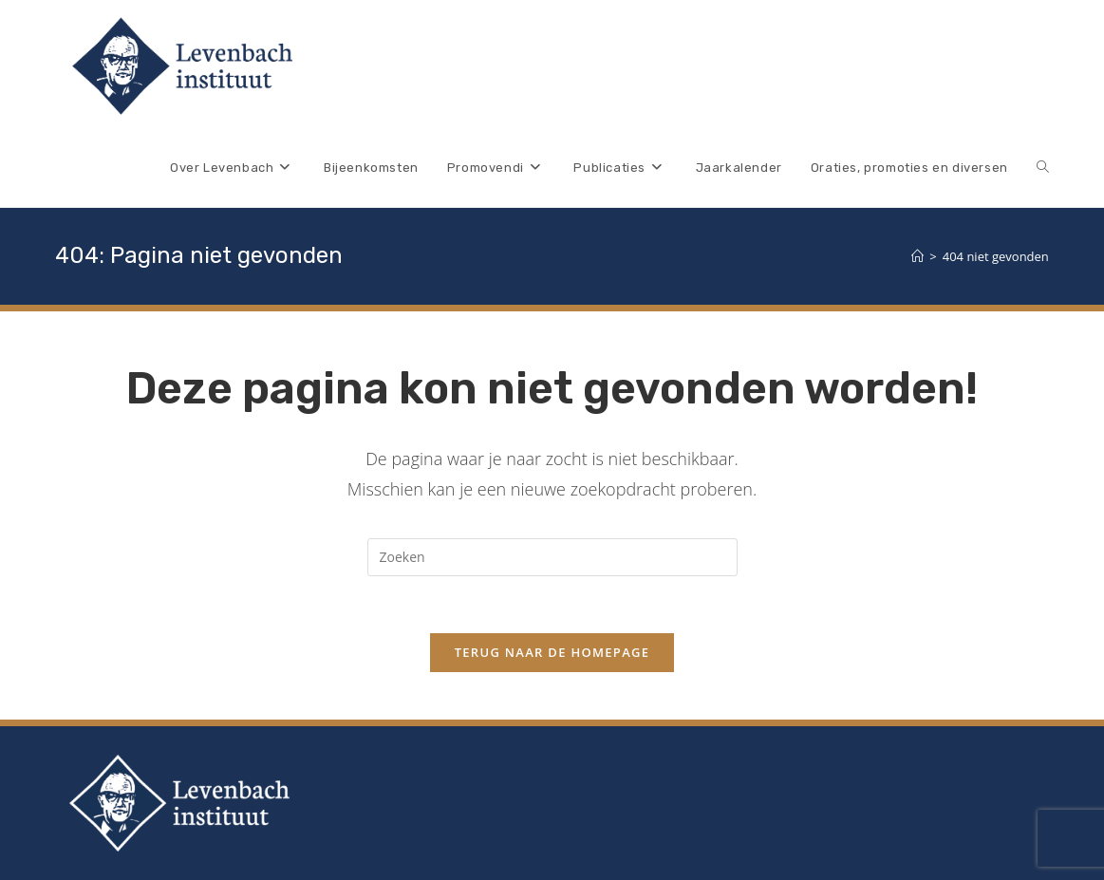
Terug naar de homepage (552, 652)
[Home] (917, 256)
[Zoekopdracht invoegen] (552, 557)
